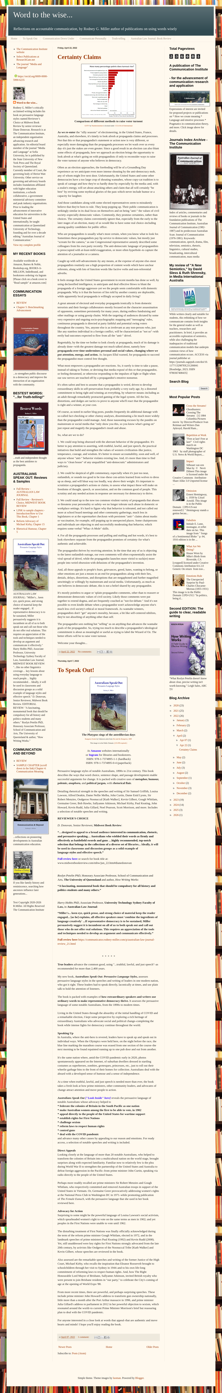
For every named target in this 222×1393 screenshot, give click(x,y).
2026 (176, 815)
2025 (176, 810)
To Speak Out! (76, 670)
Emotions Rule (194, 575)
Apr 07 (184, 740)
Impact (190, 461)
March (180, 730)
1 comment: (84, 1337)
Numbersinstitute (97, 126)
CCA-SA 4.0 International (124, 126)
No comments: (85, 651)
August (181, 772)
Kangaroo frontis (90, 739)
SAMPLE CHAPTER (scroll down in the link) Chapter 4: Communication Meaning (31, 768)
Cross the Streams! (196, 405)
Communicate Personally (93, 38)
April (180, 735)
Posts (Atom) (79, 1353)
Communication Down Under (58, 38)
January (181, 720)
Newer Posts (65, 1347)
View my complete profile (27, 245)
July (179, 767)
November (182, 788)
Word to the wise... (43, 14)
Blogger (139, 1378)
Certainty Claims (79, 57)
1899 (130, 739)
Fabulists (191, 520)
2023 (176, 799)
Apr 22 (184, 745)
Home (14, 38)
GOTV (87, 126)
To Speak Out (30, 38)
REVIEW (21, 302)
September (182, 777)
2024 (176, 804)
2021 (176, 710)
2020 (176, 705)
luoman (117, 1378)
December (182, 793)
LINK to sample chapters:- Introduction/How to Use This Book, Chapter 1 (30, 513)
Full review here (68, 939)
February (182, 725)
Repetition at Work (196, 435)
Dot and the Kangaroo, (120, 739)
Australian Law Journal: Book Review (151, 38)
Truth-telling (118, 38)
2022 (176, 715)
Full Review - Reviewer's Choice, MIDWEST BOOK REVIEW (31, 502)
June (179, 762)
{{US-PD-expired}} (120, 743)
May (179, 757)
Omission (191, 490)
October (181, 783)
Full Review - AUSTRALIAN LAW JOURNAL (28, 491)
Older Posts (153, 1347)
